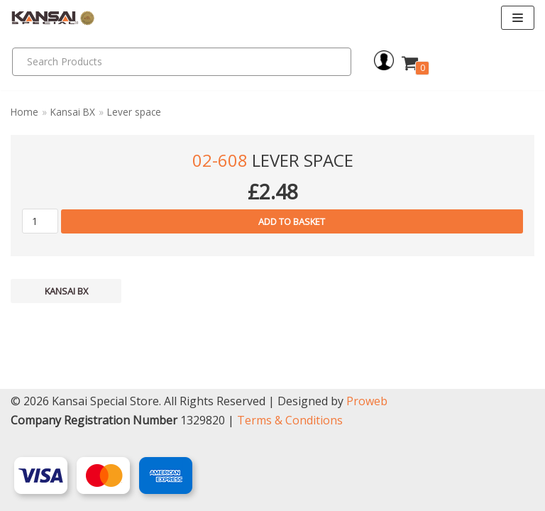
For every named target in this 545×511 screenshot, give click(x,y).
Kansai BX (72, 112)
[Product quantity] (40, 221)
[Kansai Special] (53, 18)
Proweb (366, 401)
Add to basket (291, 221)
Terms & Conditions (290, 420)
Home (24, 112)
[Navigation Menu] (517, 18)
